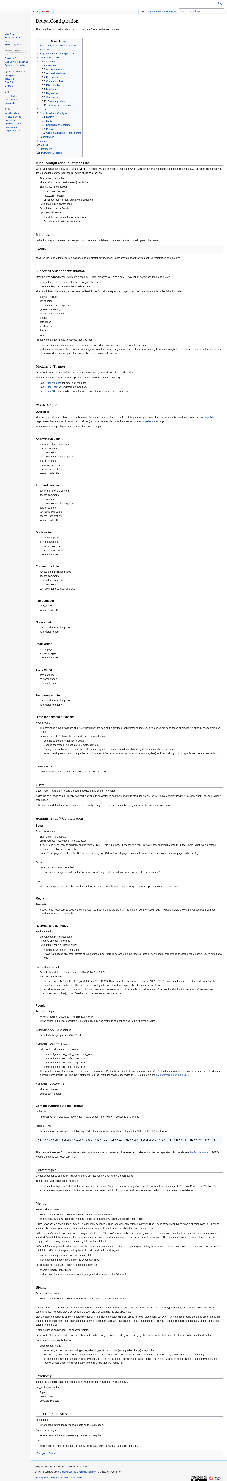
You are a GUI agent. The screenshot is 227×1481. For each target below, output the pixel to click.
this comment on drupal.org (171, 1074)
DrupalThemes (53, 386)
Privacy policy (41, 1476)
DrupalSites (51, 390)
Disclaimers (76, 1476)
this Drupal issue (199, 1151)
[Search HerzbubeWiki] (201, 10)
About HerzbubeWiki (59, 1476)
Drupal (52, 1452)
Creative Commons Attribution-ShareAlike (79, 1471)
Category (42, 1452)
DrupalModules (53, 382)
